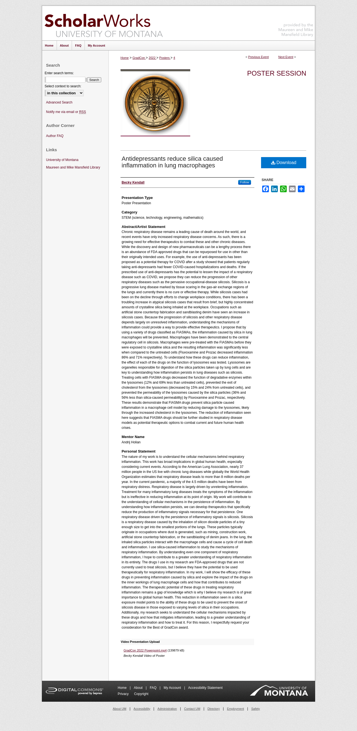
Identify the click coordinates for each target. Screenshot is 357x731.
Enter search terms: (59, 73)
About (139, 688)
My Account (173, 688)
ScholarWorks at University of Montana (103, 23)
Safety (255, 708)
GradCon (139, 57)
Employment (235, 708)
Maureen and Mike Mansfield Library (296, 22)
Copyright (141, 694)
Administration (167, 708)
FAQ (153, 688)
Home (124, 57)
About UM (119, 708)
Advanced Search (59, 102)
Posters (164, 57)
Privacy (124, 694)
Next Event (285, 57)
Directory (214, 708)
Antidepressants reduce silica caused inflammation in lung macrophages (172, 162)
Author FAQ (55, 136)
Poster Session (276, 73)
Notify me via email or (66, 112)
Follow (244, 182)
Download (283, 162)
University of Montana (62, 160)
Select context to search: (63, 86)
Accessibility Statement (205, 688)
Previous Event (258, 57)
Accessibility (142, 708)
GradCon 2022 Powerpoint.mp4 (145, 650)
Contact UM (192, 708)
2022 (152, 57)
